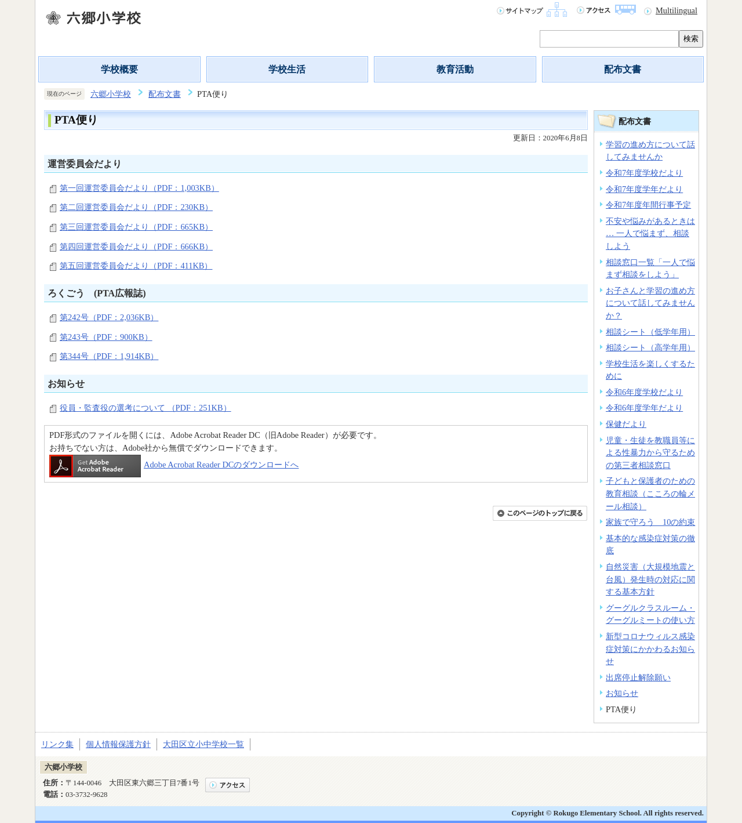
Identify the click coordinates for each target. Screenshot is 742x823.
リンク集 (57, 744)
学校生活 (286, 69)
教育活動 (455, 69)
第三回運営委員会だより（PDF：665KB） (136, 226)
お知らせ (622, 693)
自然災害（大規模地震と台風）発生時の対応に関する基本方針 (650, 579)
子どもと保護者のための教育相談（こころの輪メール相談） (650, 493)
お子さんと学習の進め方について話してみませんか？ (650, 303)
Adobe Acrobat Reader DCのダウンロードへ (174, 464)
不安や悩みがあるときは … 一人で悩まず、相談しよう (650, 233)
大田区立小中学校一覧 (203, 744)
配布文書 (622, 69)
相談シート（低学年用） (650, 331)
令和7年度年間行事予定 (648, 204)
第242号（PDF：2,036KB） (109, 317)
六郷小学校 (110, 94)
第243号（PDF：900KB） (106, 337)
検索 (691, 38)
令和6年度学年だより (644, 407)
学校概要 (119, 69)
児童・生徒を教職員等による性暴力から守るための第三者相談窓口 (650, 453)
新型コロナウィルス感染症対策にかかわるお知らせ (650, 649)
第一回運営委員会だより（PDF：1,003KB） (139, 188)
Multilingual (676, 10)
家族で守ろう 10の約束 (650, 522)
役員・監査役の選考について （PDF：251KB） (145, 407)
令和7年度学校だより (644, 172)
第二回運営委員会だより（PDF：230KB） (136, 207)
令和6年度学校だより (644, 392)
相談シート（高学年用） (650, 347)
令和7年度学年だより (644, 189)
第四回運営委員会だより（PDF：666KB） (136, 246)
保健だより (626, 424)
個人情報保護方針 (118, 744)
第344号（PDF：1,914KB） (109, 356)
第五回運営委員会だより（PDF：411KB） (136, 265)
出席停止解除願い (638, 677)
